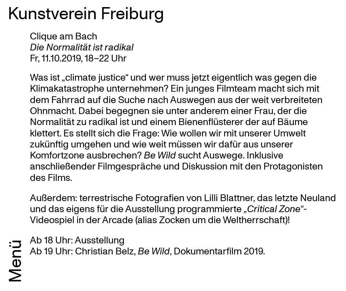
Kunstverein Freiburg (86, 12)
